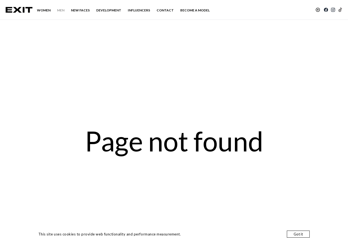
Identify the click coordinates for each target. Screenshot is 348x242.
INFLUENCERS (139, 10)
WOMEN (44, 10)
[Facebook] (326, 9)
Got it (298, 234)
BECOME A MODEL (195, 10)
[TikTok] (340, 9)
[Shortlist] (317, 9)
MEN (60, 10)
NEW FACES (80, 10)
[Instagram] (333, 9)
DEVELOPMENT (108, 10)
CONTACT (165, 10)
